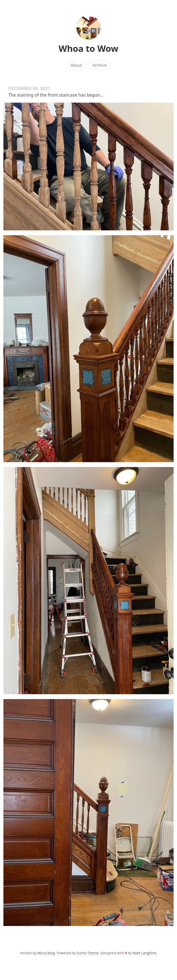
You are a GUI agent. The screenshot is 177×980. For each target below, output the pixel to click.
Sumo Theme (87, 953)
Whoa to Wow (88, 48)
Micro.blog (46, 953)
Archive (99, 65)
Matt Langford (144, 953)
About (76, 65)
